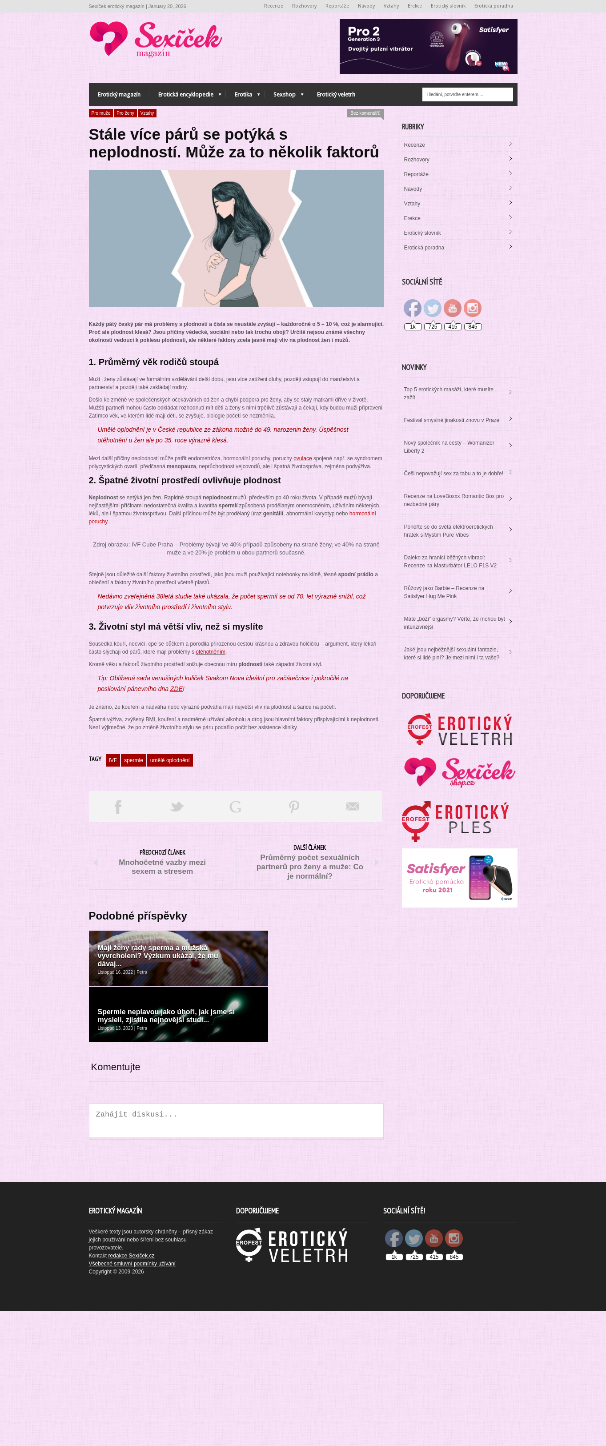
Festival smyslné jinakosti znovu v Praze (452, 420)
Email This (353, 984)
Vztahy (391, 6)
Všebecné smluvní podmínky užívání (132, 1398)
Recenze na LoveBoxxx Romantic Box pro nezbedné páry (454, 500)
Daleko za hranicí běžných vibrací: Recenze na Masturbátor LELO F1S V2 (450, 561)
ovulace (302, 458)
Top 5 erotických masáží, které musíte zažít (449, 393)
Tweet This (177, 984)
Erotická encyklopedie (185, 96)
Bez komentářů (365, 113)
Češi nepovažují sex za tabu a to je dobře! (453, 473)
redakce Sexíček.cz (131, 1390)
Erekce (415, 6)
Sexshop (284, 96)
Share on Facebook (118, 984)
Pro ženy (125, 113)
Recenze (273, 6)
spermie (133, 938)
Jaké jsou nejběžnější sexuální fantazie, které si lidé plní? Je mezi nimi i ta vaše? (452, 654)
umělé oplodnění (170, 938)
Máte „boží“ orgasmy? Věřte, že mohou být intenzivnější (454, 623)
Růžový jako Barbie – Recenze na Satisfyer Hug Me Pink (444, 592)
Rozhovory (304, 6)
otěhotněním (210, 830)
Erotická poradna (493, 6)
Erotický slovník (448, 6)
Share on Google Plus (235, 984)
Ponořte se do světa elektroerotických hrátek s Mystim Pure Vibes (448, 531)
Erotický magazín (119, 94)
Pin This (294, 984)
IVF (113, 938)
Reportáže (337, 6)
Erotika (243, 96)
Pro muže (101, 113)
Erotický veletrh (336, 94)
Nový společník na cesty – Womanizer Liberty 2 (449, 447)
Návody (366, 6)
